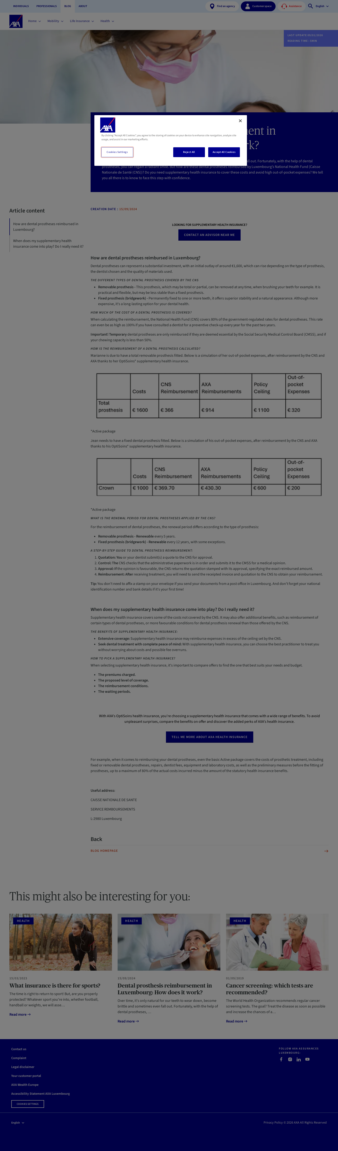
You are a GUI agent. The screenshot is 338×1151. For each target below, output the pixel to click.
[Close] (240, 121)
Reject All (189, 152)
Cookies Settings (117, 152)
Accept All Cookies (224, 152)
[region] (170, 140)
